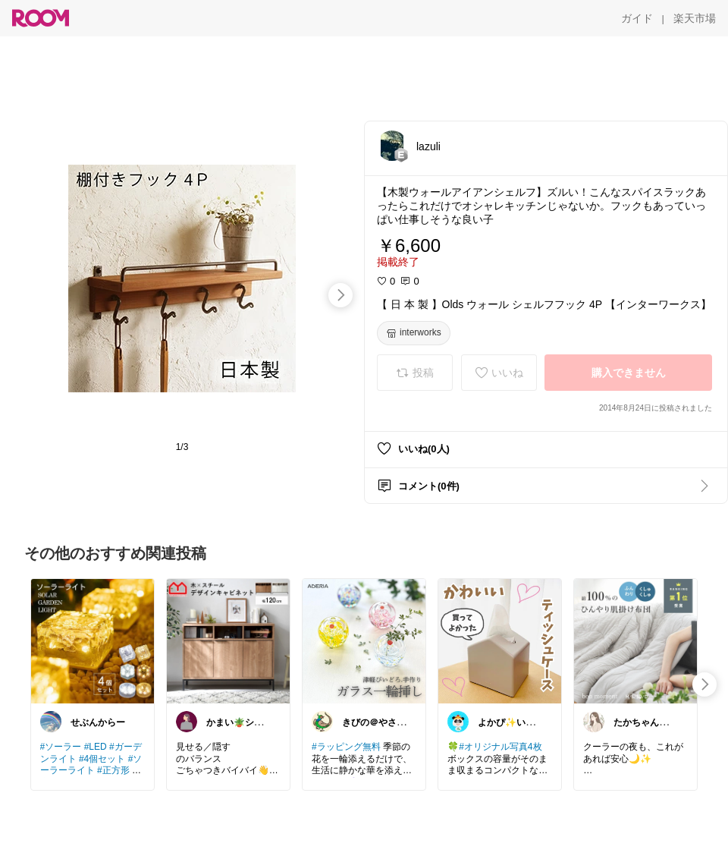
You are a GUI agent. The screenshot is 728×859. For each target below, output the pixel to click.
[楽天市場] (694, 18)
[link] (92, 640)
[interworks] (413, 333)
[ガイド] (637, 18)
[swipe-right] (340, 295)
